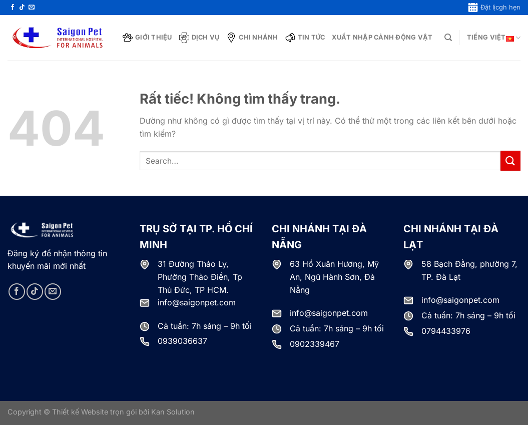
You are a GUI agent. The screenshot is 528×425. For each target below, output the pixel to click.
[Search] (448, 37)
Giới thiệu (147, 38)
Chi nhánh (252, 38)
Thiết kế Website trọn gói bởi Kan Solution (123, 411)
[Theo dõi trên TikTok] (22, 7)
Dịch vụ (199, 38)
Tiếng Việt (493, 38)
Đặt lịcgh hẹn (494, 8)
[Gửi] (510, 160)
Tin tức (305, 38)
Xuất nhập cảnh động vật (382, 37)
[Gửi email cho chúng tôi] (32, 7)
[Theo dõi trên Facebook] (13, 7)
